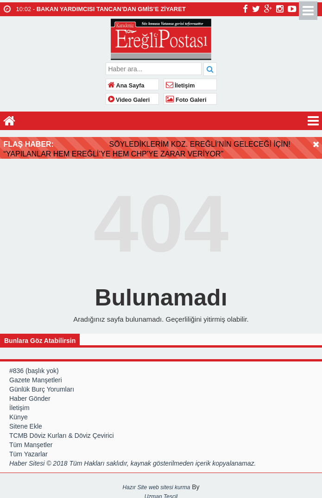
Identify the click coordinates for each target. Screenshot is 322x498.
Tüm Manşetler (30, 441)
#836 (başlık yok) (34, 367)
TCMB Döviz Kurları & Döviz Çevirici (61, 432)
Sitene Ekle (25, 423)
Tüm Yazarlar (28, 450)
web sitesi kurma (169, 484)
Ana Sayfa (126, 85)
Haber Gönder (30, 395)
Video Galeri (129, 100)
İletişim (180, 85)
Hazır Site (134, 484)
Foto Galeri (186, 100)
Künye (18, 413)
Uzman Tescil (161, 493)
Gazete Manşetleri (35, 376)
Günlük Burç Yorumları (41, 386)
